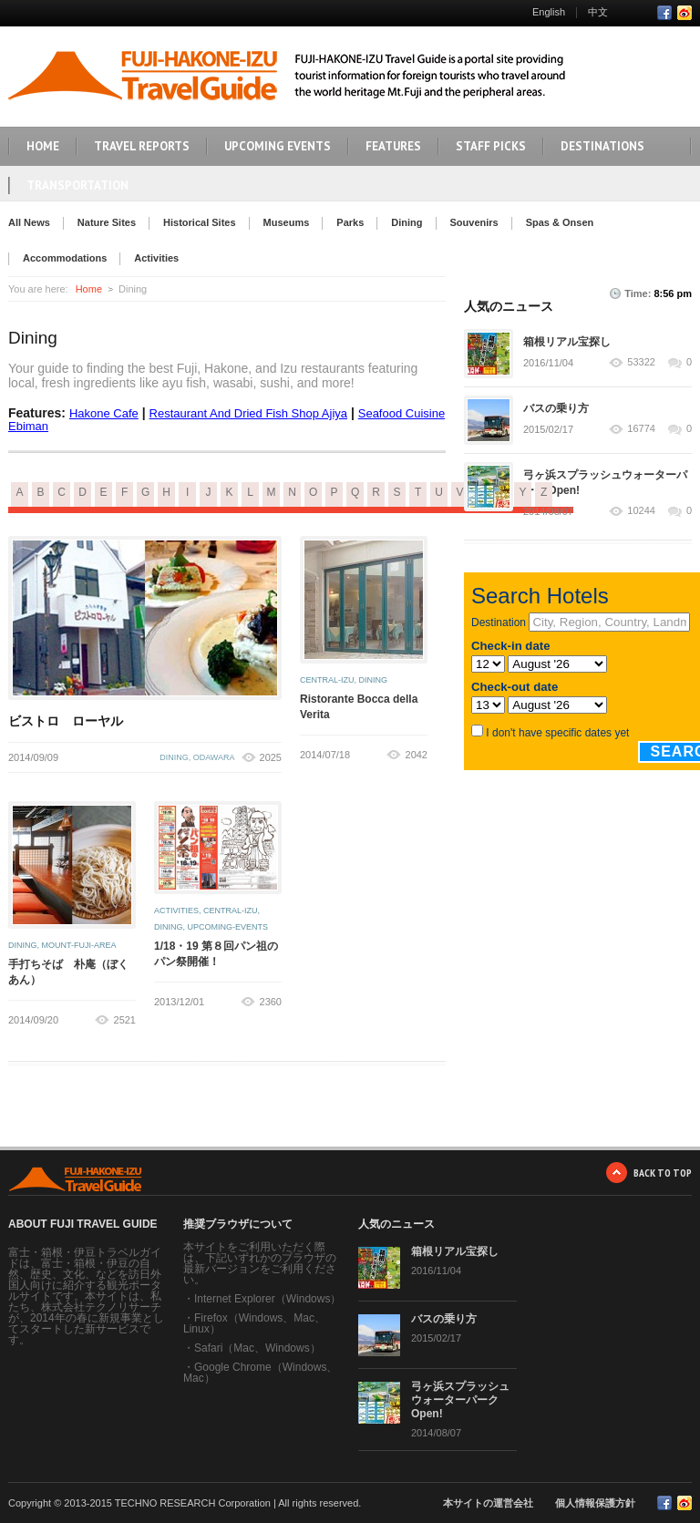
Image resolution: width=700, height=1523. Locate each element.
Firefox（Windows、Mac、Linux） (254, 1323)
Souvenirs (474, 222)
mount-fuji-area (79, 945)
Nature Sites (106, 222)
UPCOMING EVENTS (277, 146)
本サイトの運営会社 (488, 1502)
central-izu (327, 679)
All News (29, 222)
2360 (271, 1001)
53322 (641, 362)
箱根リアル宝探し (567, 341)
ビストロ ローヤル (65, 721)
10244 (641, 511)
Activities (156, 257)
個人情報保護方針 (595, 1502)
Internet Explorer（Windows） (267, 1298)
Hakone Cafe (104, 413)
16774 (641, 429)
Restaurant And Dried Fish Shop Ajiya (248, 413)
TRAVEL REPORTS (142, 146)
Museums (286, 222)
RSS (684, 12)
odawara (214, 757)
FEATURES (393, 146)
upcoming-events (228, 926)
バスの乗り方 (556, 408)
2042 (416, 754)
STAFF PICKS (491, 146)
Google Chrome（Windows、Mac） (260, 1372)
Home (89, 288)
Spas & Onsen (560, 222)
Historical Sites (199, 222)
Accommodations (65, 257)
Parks (350, 222)
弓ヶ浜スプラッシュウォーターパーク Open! (460, 1400)
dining (174, 757)
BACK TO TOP (662, 1172)
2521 (125, 1019)
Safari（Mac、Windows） (257, 1348)
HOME (42, 146)
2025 (271, 757)
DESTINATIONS (602, 146)
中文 (598, 11)
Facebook (664, 12)
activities (176, 910)
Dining (406, 222)
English (548, 11)
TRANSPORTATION (77, 185)
